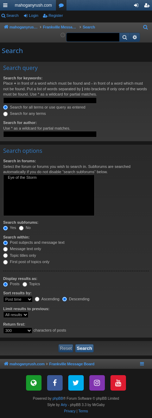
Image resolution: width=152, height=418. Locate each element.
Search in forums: (19, 161)
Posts (11, 284)
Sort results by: (17, 293)
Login (33, 15)
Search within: (16, 237)
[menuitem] (145, 27)
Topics (31, 284)
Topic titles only (19, 255)
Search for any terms (24, 113)
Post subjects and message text (33, 242)
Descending (75, 299)
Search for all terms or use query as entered (44, 107)
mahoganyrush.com (33, 5)
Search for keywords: (23, 78)
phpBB (57, 398)
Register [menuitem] (148, 7)
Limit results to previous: (26, 309)
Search (12, 15)
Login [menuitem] (137, 7)
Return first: (14, 324)
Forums (62, 7)
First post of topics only (26, 262)
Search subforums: (20, 222)
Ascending (47, 299)
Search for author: (20, 122)
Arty (64, 405)
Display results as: (20, 278)
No (25, 228)
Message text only (22, 249)
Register (56, 15)
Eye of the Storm (49, 177)
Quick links (7, 7)
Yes (9, 228)
